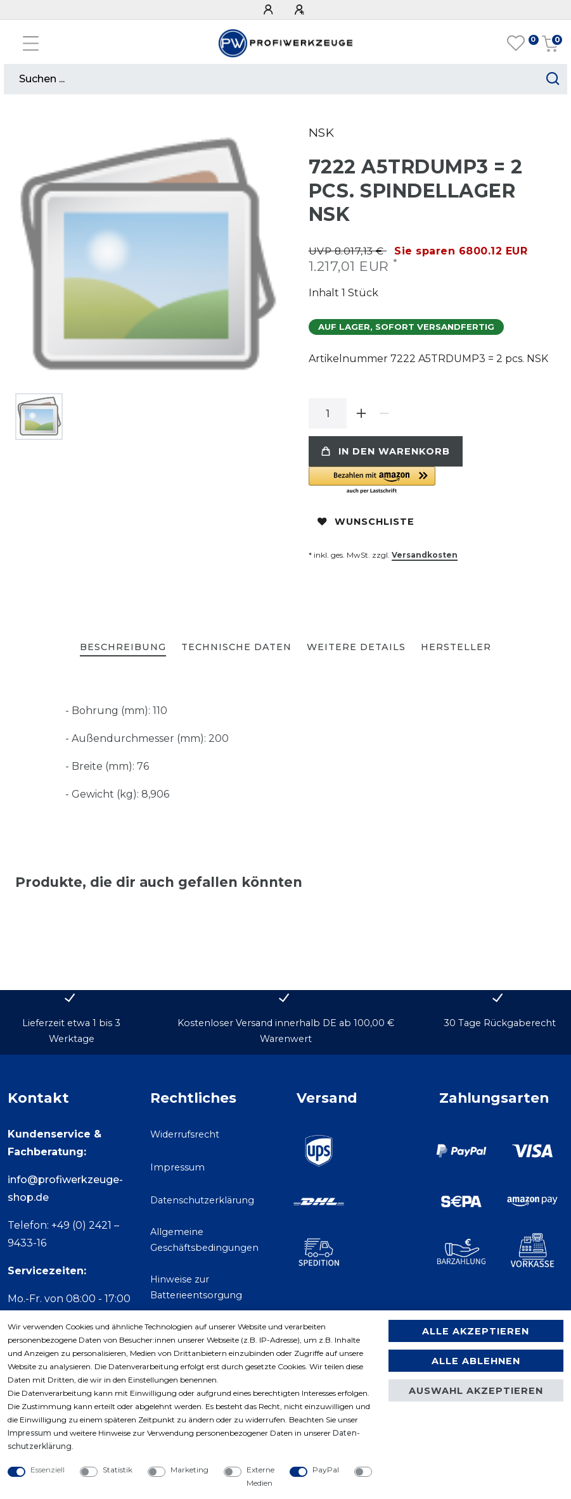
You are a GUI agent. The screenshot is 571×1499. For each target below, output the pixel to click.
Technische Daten (236, 647)
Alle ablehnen (476, 1361)
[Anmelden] (270, 10)
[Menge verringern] (384, 413)
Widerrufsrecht (184, 1134)
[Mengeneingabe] (328, 413)
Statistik (117, 1469)
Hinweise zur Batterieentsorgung (196, 1287)
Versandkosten (425, 555)
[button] (432, 481)
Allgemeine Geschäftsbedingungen (204, 1239)
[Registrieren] (301, 10)
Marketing (189, 1469)
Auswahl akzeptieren (476, 1390)
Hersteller (456, 647)
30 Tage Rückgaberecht (500, 1023)
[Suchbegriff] (271, 79)
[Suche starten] (553, 79)
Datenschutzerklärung (202, 1200)
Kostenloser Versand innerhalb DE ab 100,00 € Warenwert (285, 1030)
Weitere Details (356, 647)
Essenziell (47, 1469)
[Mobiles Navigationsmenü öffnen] (31, 43)
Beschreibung (123, 647)
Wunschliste (366, 521)
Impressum (177, 1167)
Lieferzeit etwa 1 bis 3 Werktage (71, 1030)
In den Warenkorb (385, 451)
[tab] (123, 648)
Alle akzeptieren (475, 1331)
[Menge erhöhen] (361, 413)
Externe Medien (260, 1476)
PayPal (325, 1469)
